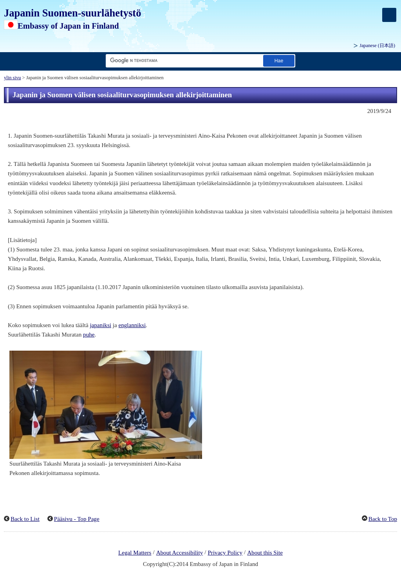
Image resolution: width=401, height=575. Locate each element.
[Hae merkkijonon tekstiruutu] (183, 60)
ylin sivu (12, 77)
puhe (88, 334)
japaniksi (100, 325)
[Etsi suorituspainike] (278, 60)
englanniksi (132, 325)
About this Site (265, 553)
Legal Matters (134, 553)
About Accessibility (179, 553)
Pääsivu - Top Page (76, 519)
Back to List (25, 519)
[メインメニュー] (389, 15)
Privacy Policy (225, 553)
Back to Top (382, 519)
